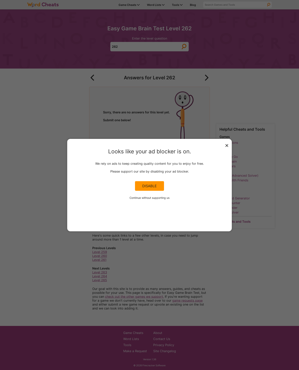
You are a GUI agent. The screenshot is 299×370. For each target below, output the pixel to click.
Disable (149, 186)
